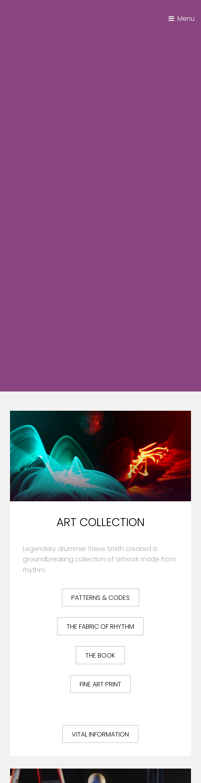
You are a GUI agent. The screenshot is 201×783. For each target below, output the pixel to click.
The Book (100, 655)
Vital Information (100, 734)
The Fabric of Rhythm (100, 626)
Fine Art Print (100, 684)
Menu (186, 18)
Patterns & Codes (100, 597)
